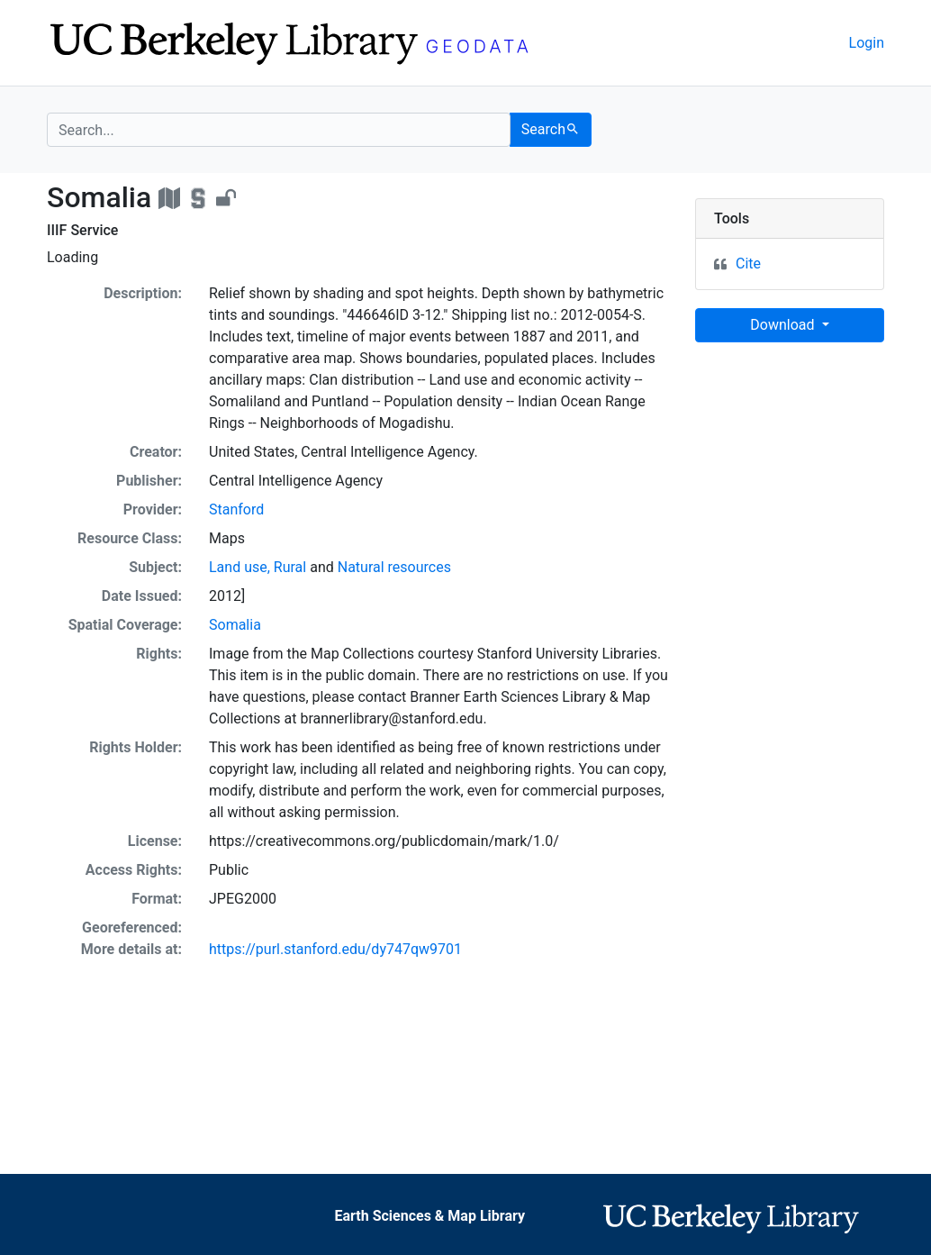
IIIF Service (82, 230)
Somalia (235, 624)
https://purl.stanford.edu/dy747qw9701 (335, 949)
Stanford (236, 509)
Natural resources (394, 567)
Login (866, 42)
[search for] (279, 130)
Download (784, 324)
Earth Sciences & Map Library (429, 1215)
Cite (748, 263)
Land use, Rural (257, 567)
